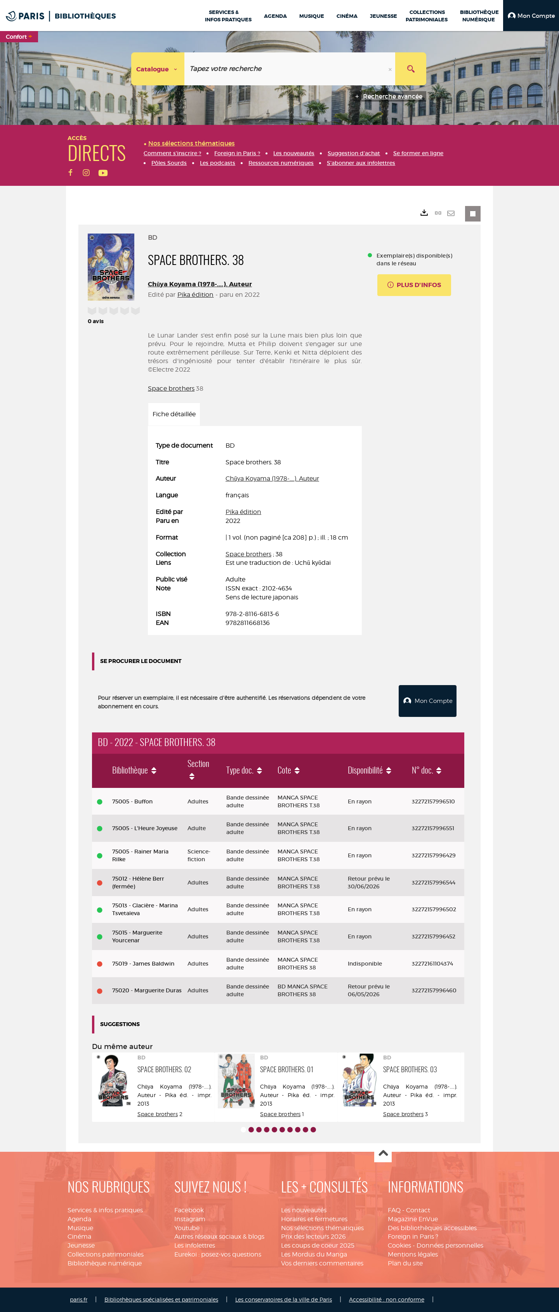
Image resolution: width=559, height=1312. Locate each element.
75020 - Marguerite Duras (147, 990)
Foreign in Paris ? (413, 1236)
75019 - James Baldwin (143, 963)
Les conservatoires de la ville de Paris (283, 1299)
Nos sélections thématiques (322, 1228)
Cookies (399, 1245)
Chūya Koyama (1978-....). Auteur (200, 284)
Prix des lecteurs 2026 (313, 1236)
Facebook (189, 1210)
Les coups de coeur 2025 (317, 1245)
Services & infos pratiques (105, 1210)
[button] (531, 15)
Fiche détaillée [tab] (174, 414)
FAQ (394, 1210)
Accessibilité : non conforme (386, 1299)
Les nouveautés (303, 1210)
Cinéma (79, 1236)
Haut (383, 1154)
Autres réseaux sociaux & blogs (219, 1236)
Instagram (189, 1219)
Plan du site (405, 1263)
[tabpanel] (255, 534)
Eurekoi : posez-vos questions (217, 1254)
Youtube (187, 1228)
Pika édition (195, 294)
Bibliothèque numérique (105, 1263)
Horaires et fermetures (314, 1219)
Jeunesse (81, 1245)
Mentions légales (413, 1254)
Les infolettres (194, 1245)
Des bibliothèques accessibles (432, 1228)
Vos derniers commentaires (322, 1263)
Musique (80, 1228)
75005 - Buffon (132, 801)
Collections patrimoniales (106, 1254)
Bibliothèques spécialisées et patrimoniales (161, 1299)
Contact (418, 1210)
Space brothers (171, 388)
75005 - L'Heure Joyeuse (144, 828)
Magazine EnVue (413, 1219)
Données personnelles (450, 1245)
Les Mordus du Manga (314, 1254)
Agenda (79, 1219)
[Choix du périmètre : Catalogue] (158, 68)
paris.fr (78, 1299)
